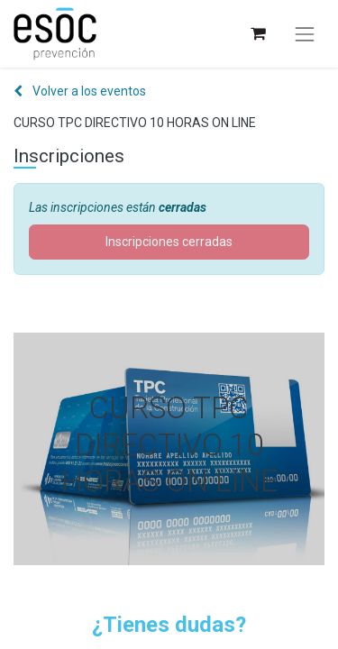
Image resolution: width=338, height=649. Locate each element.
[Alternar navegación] (304, 34)
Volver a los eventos (80, 91)
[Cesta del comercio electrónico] (257, 33)
